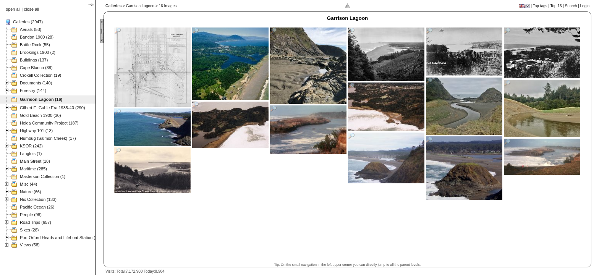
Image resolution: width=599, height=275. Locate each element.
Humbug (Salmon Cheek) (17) (48, 138)
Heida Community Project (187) (49, 123)
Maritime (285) (33, 169)
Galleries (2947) (28, 21)
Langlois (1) (31, 153)
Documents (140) (36, 83)
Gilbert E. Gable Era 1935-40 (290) (52, 107)
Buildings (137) (34, 60)
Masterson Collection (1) (42, 176)
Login (584, 6)
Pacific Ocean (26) (37, 207)
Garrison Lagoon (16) (41, 99)
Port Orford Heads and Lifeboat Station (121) (62, 237)
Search (571, 6)
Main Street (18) (35, 161)
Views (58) (30, 245)
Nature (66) (30, 191)
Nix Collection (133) (38, 199)
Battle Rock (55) (35, 44)
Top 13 (556, 6)
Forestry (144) (33, 90)
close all (31, 9)
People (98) (31, 214)
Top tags (540, 6)
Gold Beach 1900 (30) (40, 115)
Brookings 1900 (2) (37, 52)
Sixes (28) (29, 230)
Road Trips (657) (35, 222)
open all (13, 9)
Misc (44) (28, 184)
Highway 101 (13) (36, 130)
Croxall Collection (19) (40, 75)
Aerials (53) (30, 29)
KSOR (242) (31, 146)
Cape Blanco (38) (36, 67)
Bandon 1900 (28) (36, 37)
